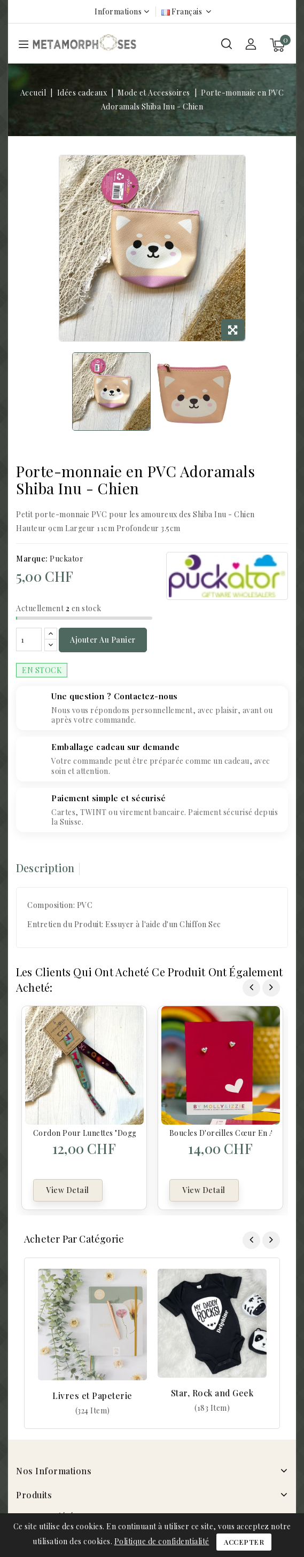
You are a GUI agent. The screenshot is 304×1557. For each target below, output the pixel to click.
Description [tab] (45, 867)
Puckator (66, 559)
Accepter (244, 1541)
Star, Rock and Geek (212, 1392)
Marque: (32, 559)
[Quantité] (29, 639)
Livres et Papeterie (92, 1395)
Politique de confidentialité (161, 1541)
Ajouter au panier (103, 640)
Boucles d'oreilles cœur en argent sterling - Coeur (220, 1133)
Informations (118, 11)
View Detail (67, 1190)
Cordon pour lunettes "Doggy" (84, 1133)
